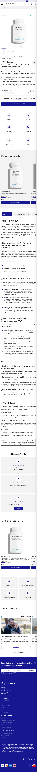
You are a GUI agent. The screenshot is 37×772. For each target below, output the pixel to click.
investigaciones (26, 338)
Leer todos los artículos (19, 652)
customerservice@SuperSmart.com (7, 692)
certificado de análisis (18, 56)
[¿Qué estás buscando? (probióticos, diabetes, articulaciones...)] (18, 7)
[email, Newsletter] (18, 670)
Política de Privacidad (6, 725)
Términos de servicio (5, 673)
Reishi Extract (24, 384)
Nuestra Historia (5, 703)
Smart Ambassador (6, 710)
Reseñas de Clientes (6, 705)
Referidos (3, 737)
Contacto (3, 718)
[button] (21, 46)
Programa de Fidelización (7, 733)
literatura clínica (17, 348)
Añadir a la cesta (15, 202)
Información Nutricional (22, 214)
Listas (22, 616)
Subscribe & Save (5, 735)
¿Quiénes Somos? (5, 700)
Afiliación (3, 707)
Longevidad (17, 11)
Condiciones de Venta (6, 722)
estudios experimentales (13, 343)
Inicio (2, 11)
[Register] (31, 670)
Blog (2, 740)
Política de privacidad (26, 672)
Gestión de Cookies (6, 727)
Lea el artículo (16, 647)
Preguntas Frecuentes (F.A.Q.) (8, 720)
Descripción (6, 214)
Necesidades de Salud (9, 11)
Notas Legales (4, 712)
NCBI (29, 302)
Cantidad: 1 (8, 93)
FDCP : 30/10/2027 (6, 58)
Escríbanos (18, 508)
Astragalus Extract (15, 384)
